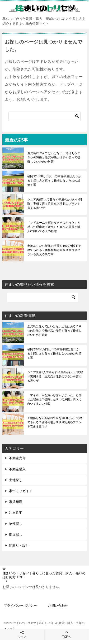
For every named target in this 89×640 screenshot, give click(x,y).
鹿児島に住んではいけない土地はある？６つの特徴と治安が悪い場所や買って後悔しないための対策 (53, 157)
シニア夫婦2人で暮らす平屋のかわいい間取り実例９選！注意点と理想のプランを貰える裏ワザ (54, 204)
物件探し (15, 524)
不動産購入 (17, 469)
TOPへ (67, 634)
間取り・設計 (19, 545)
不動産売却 (17, 458)
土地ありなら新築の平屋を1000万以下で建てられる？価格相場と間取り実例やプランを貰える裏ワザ (54, 250)
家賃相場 (15, 502)
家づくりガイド (20, 491)
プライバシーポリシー (20, 605)
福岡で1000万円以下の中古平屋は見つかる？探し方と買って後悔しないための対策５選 (54, 180)
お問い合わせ (58, 605)
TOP (43, 575)
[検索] (44, 116)
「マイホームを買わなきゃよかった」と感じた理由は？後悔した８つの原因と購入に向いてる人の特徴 (53, 227)
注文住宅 (15, 513)
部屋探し (15, 534)
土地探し (15, 480)
